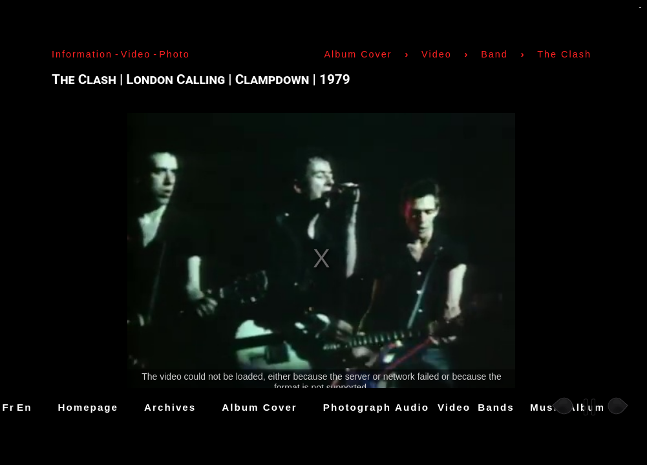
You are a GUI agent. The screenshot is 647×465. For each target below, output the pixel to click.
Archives (170, 407)
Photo (174, 54)
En (24, 407)
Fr (8, 407)
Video (454, 407)
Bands (496, 407)
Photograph (357, 407)
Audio (412, 407)
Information (82, 54)
